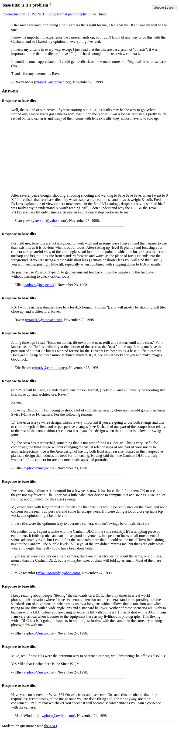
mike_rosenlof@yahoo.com (58, 573)
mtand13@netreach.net (52, 82)
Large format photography (67, 14)
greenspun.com (14, 14)
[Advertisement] (89, 157)
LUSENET (36, 14)
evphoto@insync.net (39, 285)
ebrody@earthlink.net (49, 368)
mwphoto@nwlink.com (56, 716)
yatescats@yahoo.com (49, 221)
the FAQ (50, 726)
